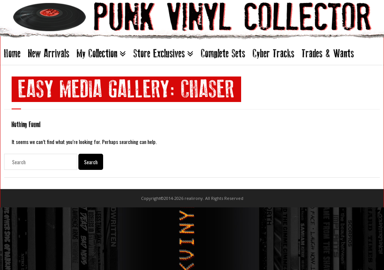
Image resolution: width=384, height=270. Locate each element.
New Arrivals (48, 53)
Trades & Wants (328, 53)
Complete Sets (223, 53)
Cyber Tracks (273, 53)
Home (12, 53)
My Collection (97, 53)
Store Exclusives (159, 53)
